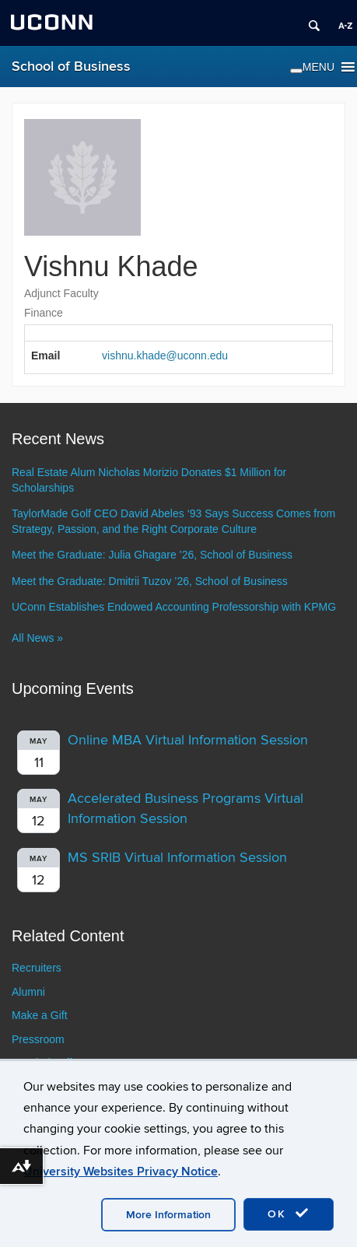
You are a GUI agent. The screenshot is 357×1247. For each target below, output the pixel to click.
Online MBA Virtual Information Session (188, 740)
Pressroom (38, 1039)
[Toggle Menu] (296, 70)
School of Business (71, 66)
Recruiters (36, 968)
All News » (37, 638)
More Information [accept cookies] (168, 1214)
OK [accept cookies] (289, 1214)
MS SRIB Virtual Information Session (177, 857)
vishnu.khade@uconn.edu (165, 355)
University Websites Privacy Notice (120, 1171)
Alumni (28, 992)
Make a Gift (40, 1015)
